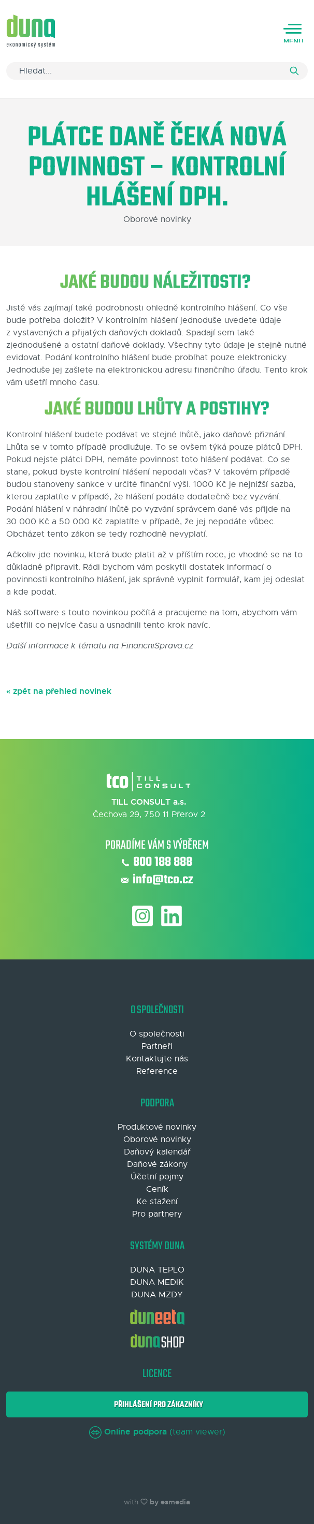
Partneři (157, 1046)
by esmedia (170, 1501)
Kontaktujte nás (157, 1059)
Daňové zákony (157, 1164)
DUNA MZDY (157, 1295)
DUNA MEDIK (157, 1282)
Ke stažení (157, 1201)
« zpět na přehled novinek (58, 691)
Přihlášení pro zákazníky (157, 1404)
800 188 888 (157, 862)
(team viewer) (157, 1432)
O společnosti (157, 1034)
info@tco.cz (157, 880)
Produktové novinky (157, 1127)
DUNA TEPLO (157, 1270)
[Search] (157, 71)
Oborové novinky (157, 1139)
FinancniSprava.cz (157, 646)
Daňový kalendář (157, 1152)
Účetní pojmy (157, 1177)
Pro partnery (157, 1214)
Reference (157, 1071)
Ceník (157, 1189)
